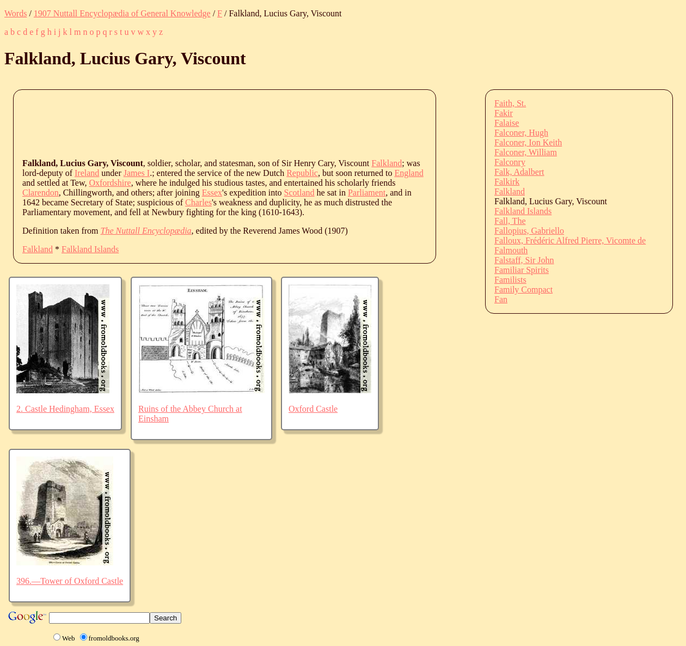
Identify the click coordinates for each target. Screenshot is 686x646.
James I (137, 173)
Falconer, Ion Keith (528, 142)
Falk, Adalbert (519, 171)
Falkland (386, 163)
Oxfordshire (110, 182)
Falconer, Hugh (521, 132)
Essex (212, 192)
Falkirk (506, 181)
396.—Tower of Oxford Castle (69, 581)
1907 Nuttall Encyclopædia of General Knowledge (122, 13)
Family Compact (523, 289)
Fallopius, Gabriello (529, 230)
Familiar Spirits (521, 270)
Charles (198, 202)
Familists (510, 279)
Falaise (506, 122)
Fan (500, 299)
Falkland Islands (90, 249)
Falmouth (511, 250)
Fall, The (509, 221)
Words (15, 13)
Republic (302, 173)
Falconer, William (525, 152)
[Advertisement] (220, 123)
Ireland (87, 173)
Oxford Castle (313, 408)
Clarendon (40, 192)
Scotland (299, 192)
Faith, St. (510, 103)
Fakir (503, 113)
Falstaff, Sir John (524, 260)
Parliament (366, 192)
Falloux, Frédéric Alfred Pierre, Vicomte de (570, 240)
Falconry (509, 162)
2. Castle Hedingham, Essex (65, 408)
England (408, 173)
